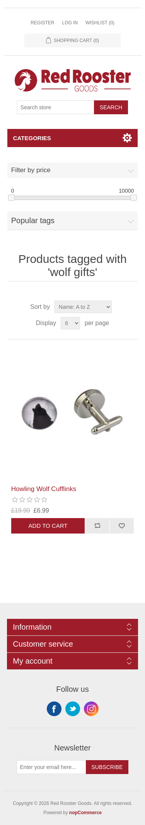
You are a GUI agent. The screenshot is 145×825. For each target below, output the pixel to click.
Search (111, 107)
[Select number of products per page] (70, 323)
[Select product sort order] (83, 307)
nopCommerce (85, 812)
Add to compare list (97, 526)
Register (42, 22)
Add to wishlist (121, 526)
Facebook (54, 708)
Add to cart (48, 525)
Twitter (72, 708)
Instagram (91, 708)
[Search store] (55, 107)
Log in (70, 22)
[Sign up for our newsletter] (51, 767)
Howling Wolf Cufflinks (44, 489)
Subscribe (107, 767)
